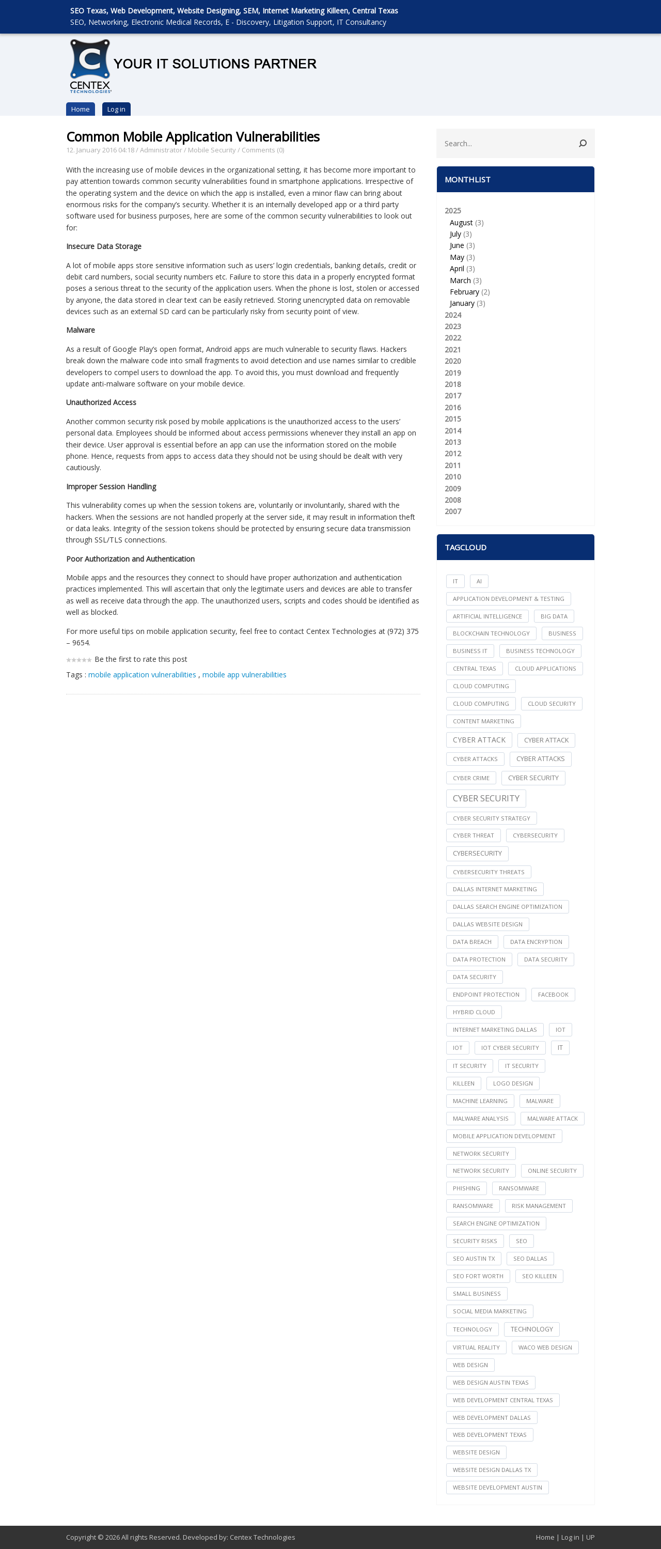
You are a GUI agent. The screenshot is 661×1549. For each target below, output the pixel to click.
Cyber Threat (473, 835)
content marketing (483, 721)
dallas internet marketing (495, 889)
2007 (453, 511)
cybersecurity (535, 835)
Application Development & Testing (508, 598)
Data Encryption (536, 942)
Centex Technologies (262, 1537)
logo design (513, 1083)
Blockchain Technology (491, 633)
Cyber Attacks (540, 758)
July (455, 234)
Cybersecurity (477, 853)
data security (546, 959)
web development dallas (492, 1417)
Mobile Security (212, 149)
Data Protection (479, 959)
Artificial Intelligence (487, 616)
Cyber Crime (471, 778)
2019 (453, 373)
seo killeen (539, 1276)
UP (590, 1537)
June (457, 245)
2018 (453, 384)
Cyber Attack (479, 740)
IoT (458, 1047)
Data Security (474, 977)
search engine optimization (496, 1223)
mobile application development (504, 1136)
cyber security (533, 777)
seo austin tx (474, 1258)
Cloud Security (552, 703)
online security (552, 1170)
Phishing (466, 1188)
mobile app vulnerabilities (244, 674)
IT (455, 581)
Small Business (477, 1293)
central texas (474, 668)
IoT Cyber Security (510, 1047)
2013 (453, 442)
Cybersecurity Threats (489, 872)
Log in (116, 109)
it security (469, 1066)
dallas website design (488, 924)
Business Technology (540, 651)
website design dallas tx (492, 1470)
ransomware (519, 1188)
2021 (453, 349)
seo (521, 1241)
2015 (453, 419)
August (461, 222)
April (457, 268)
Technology (532, 1329)
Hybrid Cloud (474, 1012)
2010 (453, 477)
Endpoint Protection (486, 994)
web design (470, 1365)
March (460, 280)
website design (476, 1452)
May (457, 257)
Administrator (161, 149)
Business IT (470, 651)
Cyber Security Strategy (491, 818)
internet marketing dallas (495, 1029)
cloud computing (481, 686)
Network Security (481, 1170)
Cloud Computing (481, 703)
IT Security (522, 1066)
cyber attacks (475, 759)
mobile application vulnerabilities (142, 674)
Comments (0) (263, 149)
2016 (453, 407)
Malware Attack (552, 1118)
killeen (464, 1083)
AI (479, 581)
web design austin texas (491, 1382)
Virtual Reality (476, 1347)
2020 (453, 361)
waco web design (545, 1347)
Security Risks (475, 1241)
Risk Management (539, 1206)
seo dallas (530, 1258)
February (464, 292)
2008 (453, 500)
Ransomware (473, 1206)
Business (562, 633)
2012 (453, 453)
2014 (453, 431)
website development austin (497, 1487)
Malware (540, 1101)
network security (481, 1153)
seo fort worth (478, 1276)
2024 (453, 315)
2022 (453, 338)
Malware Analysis (481, 1118)
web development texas (490, 1434)
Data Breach (472, 942)
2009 (453, 488)
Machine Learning (480, 1101)
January (462, 303)
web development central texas (503, 1400)
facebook (553, 994)
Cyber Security (486, 798)
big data (554, 616)
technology (472, 1329)
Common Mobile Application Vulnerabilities (193, 136)
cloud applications (545, 668)
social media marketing (490, 1311)
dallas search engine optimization (507, 906)
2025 (516, 257)
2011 (453, 465)
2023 (453, 326)
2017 (453, 395)
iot (560, 1029)
